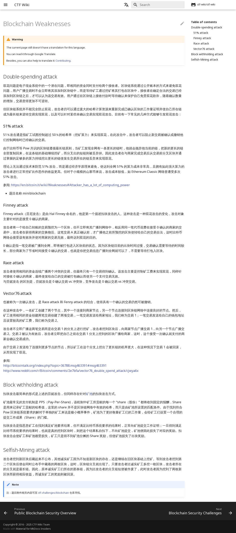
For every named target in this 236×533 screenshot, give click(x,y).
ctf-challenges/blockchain (53, 492)
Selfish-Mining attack (204, 59)
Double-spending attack (206, 27)
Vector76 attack (203, 49)
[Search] (161, 4)
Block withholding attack (207, 54)
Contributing (63, 60)
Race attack (201, 43)
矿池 (89, 394)
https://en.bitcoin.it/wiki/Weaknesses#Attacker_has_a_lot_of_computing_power (70, 185)
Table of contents (204, 22)
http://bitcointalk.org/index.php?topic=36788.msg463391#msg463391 (55, 365)
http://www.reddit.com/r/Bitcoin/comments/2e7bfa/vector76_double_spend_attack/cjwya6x (70, 371)
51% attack (200, 33)
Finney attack (202, 38)
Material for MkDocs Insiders (33, 528)
